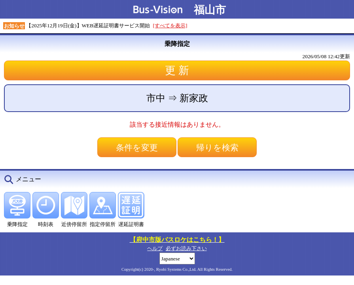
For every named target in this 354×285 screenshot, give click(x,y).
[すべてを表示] (170, 25)
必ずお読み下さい (186, 248)
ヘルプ (155, 248)
